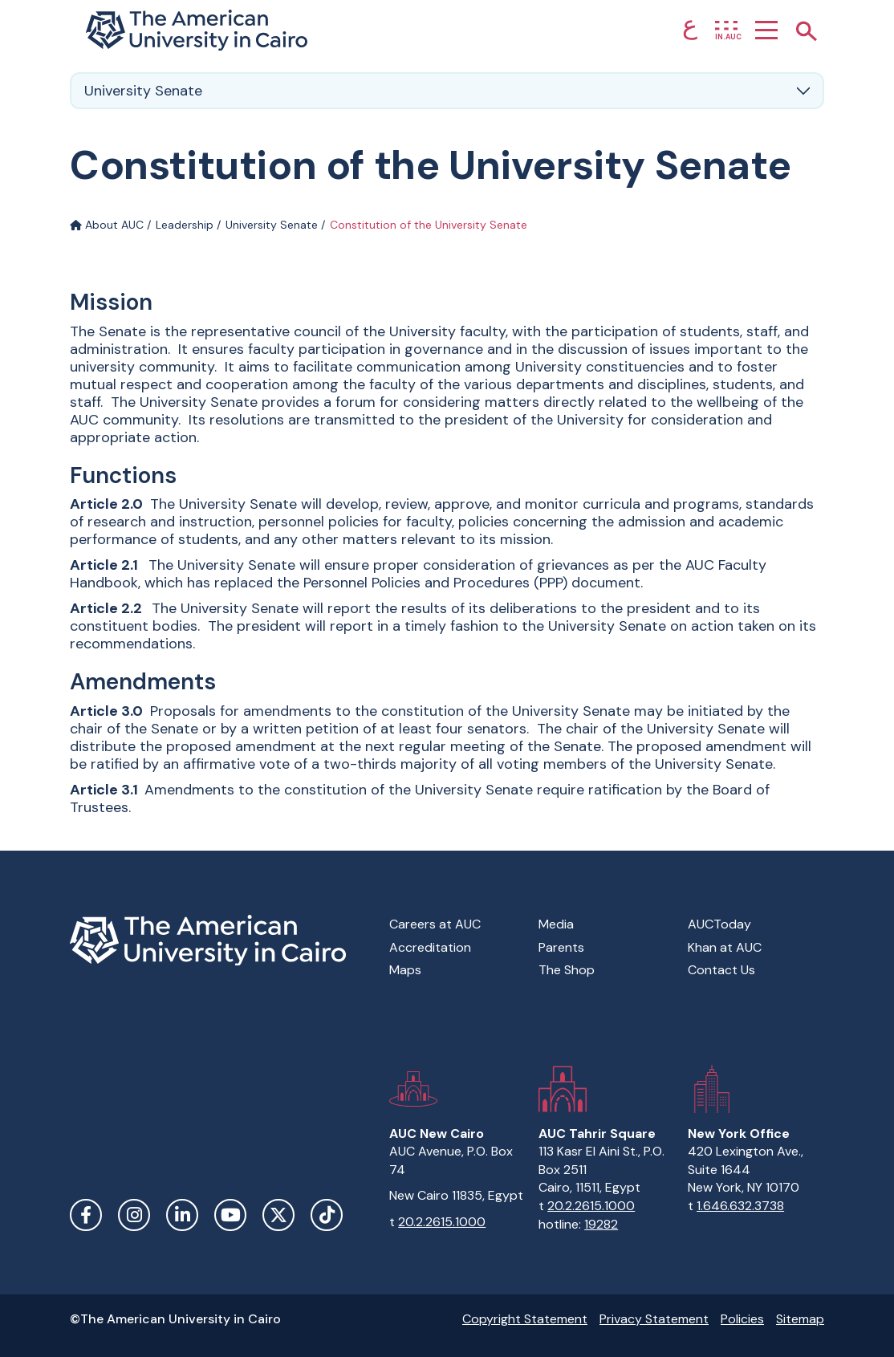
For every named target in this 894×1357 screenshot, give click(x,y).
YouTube (230, 1215)
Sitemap (800, 1318)
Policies (742, 1318)
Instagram (134, 1215)
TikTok (327, 1215)
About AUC (107, 224)
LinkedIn (182, 1215)
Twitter (278, 1215)
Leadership (184, 224)
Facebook (86, 1215)
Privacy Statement (654, 1318)
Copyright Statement (524, 1318)
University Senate (272, 224)
